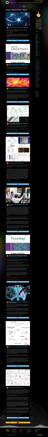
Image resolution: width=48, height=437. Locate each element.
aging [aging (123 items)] (36, 18)
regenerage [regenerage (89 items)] (40, 26)
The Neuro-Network (9, 229)
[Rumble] (41, 434)
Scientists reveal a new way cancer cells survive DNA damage (18, 347)
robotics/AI (16, 415)
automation (37, 43)
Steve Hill (38, 81)
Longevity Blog (37, 93)
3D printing (37, 33)
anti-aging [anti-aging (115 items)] (40, 18)
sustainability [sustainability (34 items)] (38, 28)
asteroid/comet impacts (38, 41)
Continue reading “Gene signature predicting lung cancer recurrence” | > (15, 414)
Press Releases (40, 2)
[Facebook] (36, 434)
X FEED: (12, 430)
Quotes (36, 2)
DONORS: (28, 430)
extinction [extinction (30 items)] (38, 22)
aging (36, 39)
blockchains (37, 49)
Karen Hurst (38, 69)
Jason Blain (38, 84)
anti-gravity (37, 40)
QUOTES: (36, 432)
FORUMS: (28, 432)
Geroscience (37, 92)
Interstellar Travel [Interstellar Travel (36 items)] (40, 24)
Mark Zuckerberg (37, 38)
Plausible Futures (37, 95)
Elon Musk (37, 36)
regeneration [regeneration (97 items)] (36, 27)
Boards (22, 2)
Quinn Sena (38, 64)
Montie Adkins (38, 85)
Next (26, 422)
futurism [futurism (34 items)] (41, 22)
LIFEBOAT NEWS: (21, 429)
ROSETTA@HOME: (13, 432)
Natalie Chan (38, 80)
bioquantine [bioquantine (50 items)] (40, 19)
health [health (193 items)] (37, 23)
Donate (30, 2)
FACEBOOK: (13, 429)
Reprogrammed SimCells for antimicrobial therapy (16, 163)
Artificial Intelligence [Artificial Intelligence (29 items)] (37, 19)
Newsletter (34, 2)
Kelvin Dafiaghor (38, 68)
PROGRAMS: (36, 431)
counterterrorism (37, 53)
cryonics (36, 54)
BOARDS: (36, 430)
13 (16, 422)
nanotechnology (18, 315)
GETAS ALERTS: (36, 429)
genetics (15, 229)
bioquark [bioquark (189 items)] (37, 20)
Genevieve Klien (38, 61)
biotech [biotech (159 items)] (40, 20)
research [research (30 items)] (39, 27)
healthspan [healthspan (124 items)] (39, 23)
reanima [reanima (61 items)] (38, 26)
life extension (17, 229)
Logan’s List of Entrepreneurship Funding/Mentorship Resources (18, 88)
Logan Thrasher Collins (10, 131)
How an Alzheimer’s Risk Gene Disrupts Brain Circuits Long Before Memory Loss (18, 205)
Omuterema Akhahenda (38, 72)
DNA (36, 35)
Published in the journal (11, 225)
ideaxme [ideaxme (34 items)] (35, 24)
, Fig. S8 (12, 171)
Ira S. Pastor (38, 86)
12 (15, 422)
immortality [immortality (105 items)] (38, 24)
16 (20, 422)
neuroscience (20, 229)
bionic (36, 46)
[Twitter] (38, 434)
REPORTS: (20, 431)
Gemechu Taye (38, 67)
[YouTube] (40, 434)
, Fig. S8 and (20, 177)
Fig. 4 (19, 174)
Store (38, 2)
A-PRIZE (28, 2)
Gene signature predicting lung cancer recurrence (16, 387)
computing (37, 52)
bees (36, 44)
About (18, 2)
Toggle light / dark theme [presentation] (41, 0)
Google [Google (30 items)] (35, 23)
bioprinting (37, 47)
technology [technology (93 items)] (40, 28)
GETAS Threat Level (7, 430)
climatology (37, 51)
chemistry (37, 50)
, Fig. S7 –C (10, 173)
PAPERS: (20, 432)
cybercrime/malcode (38, 55)
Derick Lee (38, 76)
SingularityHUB (37, 96)
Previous (10, 422)
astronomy (37, 42)
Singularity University (38, 37)
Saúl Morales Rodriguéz (38, 62)
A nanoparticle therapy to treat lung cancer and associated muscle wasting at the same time (19, 302)
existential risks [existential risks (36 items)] (36, 22)
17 (21, 422)
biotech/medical (13, 72)
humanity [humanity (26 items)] (41, 23)
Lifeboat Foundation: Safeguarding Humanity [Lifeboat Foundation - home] (11, 2)
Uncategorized (13, 38)
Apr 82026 (7, 27)
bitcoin (36, 48)
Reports (26, 2)
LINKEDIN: (28, 429)
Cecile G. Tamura (38, 74)
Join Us (32, 2)
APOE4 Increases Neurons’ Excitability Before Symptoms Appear (18, 27)
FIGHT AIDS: (13, 431)
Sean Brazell (38, 79)
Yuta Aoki (38, 75)
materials (16, 131)
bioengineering (13, 182)
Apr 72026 (7, 347)
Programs (24, 2)
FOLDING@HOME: (29, 431)
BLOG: (20, 430)
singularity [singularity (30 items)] (41, 27)
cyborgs (36, 56)
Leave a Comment (16, 38)
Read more (18, 40)
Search (41, 11)
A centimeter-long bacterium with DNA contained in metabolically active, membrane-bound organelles (18, 124)
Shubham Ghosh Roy (10, 38)
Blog (20, 2)
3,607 (23, 422)
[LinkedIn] (39, 434)
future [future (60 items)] (40, 22)
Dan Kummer (38, 71)
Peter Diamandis (37, 34)
